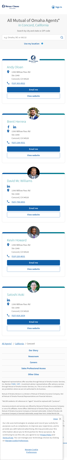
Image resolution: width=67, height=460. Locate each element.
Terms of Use (8, 437)
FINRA (13, 384)
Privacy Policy (45, 434)
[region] (31, 437)
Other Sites (33, 374)
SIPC (18, 384)
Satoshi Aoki (15, 295)
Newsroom (33, 356)
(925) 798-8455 (18, 201)
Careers (33, 362)
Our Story (33, 350)
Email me (33, 89)
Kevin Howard (17, 240)
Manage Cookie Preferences (16, 440)
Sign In (57, 6)
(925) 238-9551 (18, 142)
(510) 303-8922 (18, 83)
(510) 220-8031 (18, 256)
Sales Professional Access (33, 368)
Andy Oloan (15, 67)
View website (33, 96)
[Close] (57, 418)
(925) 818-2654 (18, 315)
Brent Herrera (16, 122)
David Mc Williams (19, 181)
